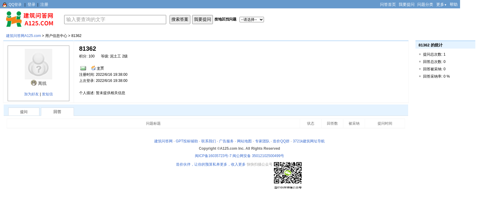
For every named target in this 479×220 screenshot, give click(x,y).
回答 (57, 111)
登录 (31, 4)
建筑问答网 (163, 141)
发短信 (47, 94)
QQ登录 (15, 4)
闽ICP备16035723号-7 (213, 156)
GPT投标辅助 (187, 141)
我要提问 (407, 4)
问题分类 (425, 4)
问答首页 (388, 4)
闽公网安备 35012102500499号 (258, 156)
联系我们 (208, 141)
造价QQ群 (281, 141)
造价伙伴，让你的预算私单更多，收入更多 (211, 164)
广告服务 (226, 141)
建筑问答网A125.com (23, 36)
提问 (23, 112)
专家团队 (262, 141)
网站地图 (244, 141)
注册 (44, 4)
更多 (441, 4)
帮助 (454, 4)
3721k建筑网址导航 (309, 141)
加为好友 (31, 94)
